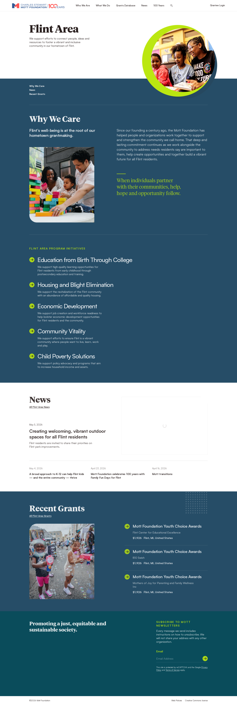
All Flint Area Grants (40, 515)
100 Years (158, 5)
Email (159, 651)
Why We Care (36, 86)
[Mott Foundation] (38, 5)
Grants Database (125, 5)
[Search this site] (171, 5)
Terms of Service (173, 670)
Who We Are (83, 5)
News (144, 5)
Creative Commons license (196, 700)
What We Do (103, 5)
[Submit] (205, 658)
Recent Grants (37, 94)
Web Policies (176, 700)
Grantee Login (217, 5)
